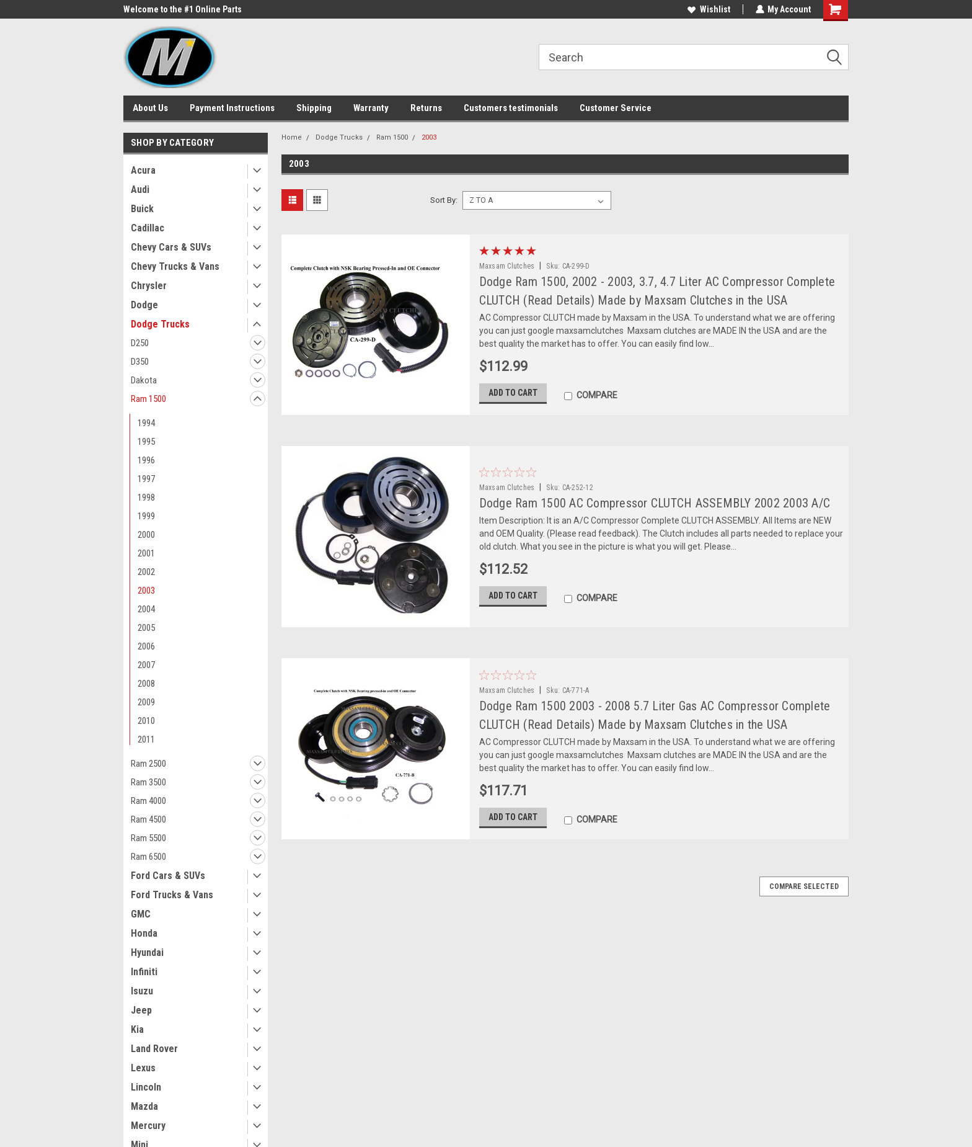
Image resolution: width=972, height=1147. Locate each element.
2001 (146, 553)
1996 (146, 460)
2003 (146, 590)
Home (291, 137)
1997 (146, 478)
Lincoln (146, 1087)
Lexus (143, 1068)
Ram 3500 (148, 782)
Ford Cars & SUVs (168, 875)
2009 (146, 702)
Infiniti (144, 972)
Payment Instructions (232, 108)
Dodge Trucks (160, 324)
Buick (142, 209)
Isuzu (142, 991)
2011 (146, 739)
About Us (150, 108)
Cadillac (147, 228)
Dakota (144, 380)
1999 (146, 516)
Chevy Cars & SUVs (171, 247)
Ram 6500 (148, 856)
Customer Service (616, 108)
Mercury (148, 1125)
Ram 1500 (148, 398)
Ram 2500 (148, 763)
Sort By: (443, 200)
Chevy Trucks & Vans (175, 266)
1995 (146, 441)
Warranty (371, 108)
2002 (146, 572)
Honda (144, 933)
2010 (146, 720)
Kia (137, 1029)
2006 (146, 646)
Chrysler (149, 286)
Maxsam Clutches (507, 266)
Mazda (144, 1106)
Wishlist (708, 9)
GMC (141, 914)
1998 (146, 497)
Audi (140, 189)
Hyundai (147, 952)
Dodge (144, 305)
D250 (140, 343)
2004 (146, 609)
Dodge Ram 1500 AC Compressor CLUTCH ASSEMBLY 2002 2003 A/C (655, 503)
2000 (146, 534)
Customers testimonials (511, 108)
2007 (146, 665)
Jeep (141, 1010)
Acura (143, 170)
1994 (146, 423)
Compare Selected (804, 890)
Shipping (314, 108)
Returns (426, 108)
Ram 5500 (148, 838)
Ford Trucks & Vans (172, 895)
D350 (140, 361)
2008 (146, 683)
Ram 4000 (148, 800)
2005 (146, 627)
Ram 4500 (148, 819)
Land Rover (154, 1049)
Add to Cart (512, 394)
